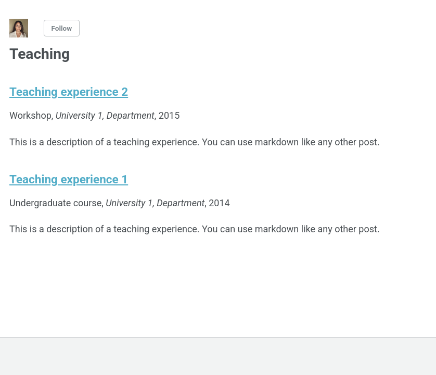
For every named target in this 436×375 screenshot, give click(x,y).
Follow (62, 28)
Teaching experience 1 (68, 179)
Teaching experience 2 (68, 91)
